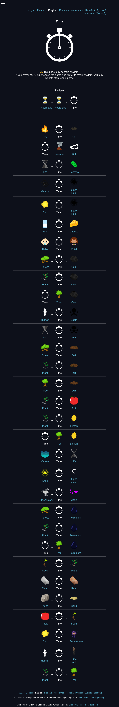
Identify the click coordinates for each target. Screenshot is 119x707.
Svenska (89, 13)
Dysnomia (73, 705)
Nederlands (77, 10)
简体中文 (101, 13)
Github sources (95, 705)
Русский (101, 10)
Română (90, 10)
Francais (64, 10)
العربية (31, 10)
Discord (82, 705)
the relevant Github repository (91, 697)
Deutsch (41, 10)
